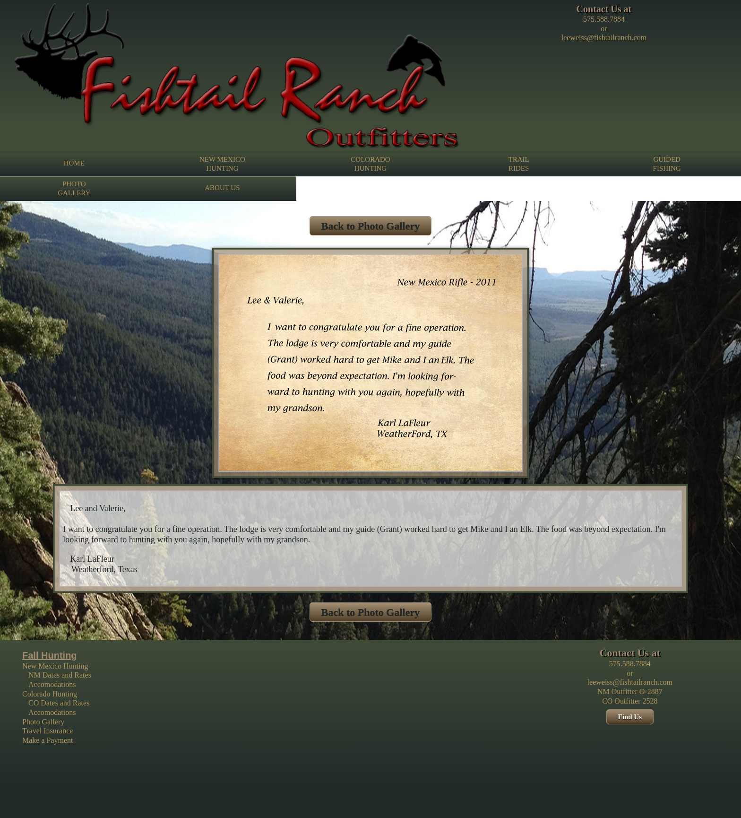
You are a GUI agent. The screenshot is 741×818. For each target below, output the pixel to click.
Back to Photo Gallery (370, 226)
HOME (74, 163)
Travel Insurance (47, 731)
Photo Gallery (43, 722)
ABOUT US (222, 187)
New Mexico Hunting (55, 666)
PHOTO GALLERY (74, 188)
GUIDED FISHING (667, 164)
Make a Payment (47, 740)
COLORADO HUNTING (370, 164)
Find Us (630, 717)
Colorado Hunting (49, 694)
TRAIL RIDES (518, 164)
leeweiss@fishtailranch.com (603, 38)
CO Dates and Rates (58, 703)
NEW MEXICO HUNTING (222, 164)
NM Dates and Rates (59, 675)
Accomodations (52, 684)
